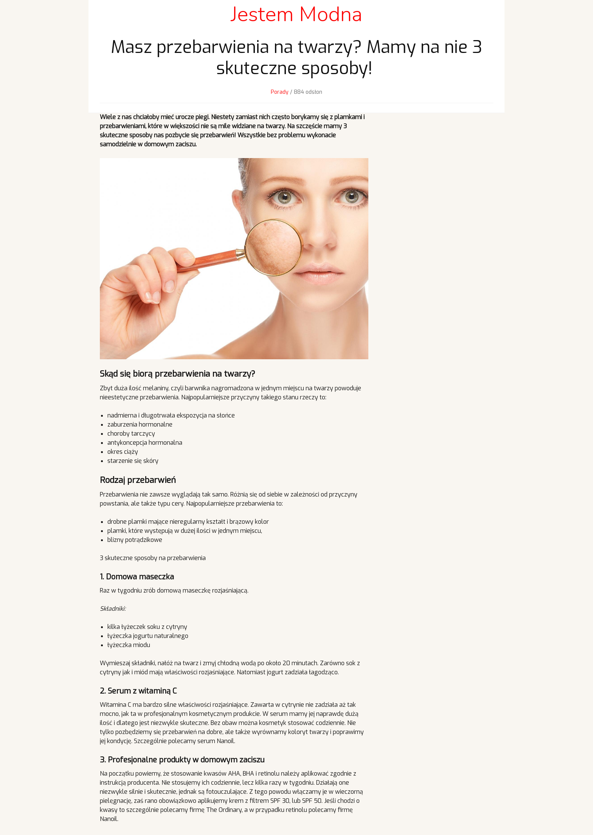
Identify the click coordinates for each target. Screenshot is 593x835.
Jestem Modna (296, 14)
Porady (280, 92)
